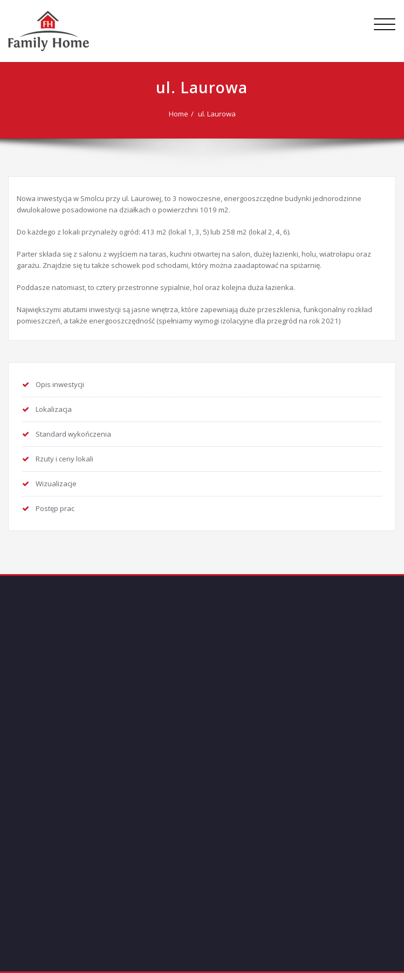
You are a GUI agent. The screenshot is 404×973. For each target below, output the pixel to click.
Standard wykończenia (73, 434)
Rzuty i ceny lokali (64, 459)
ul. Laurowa (217, 114)
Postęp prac (55, 508)
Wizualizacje (56, 483)
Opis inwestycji (60, 384)
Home (178, 114)
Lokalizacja (54, 409)
